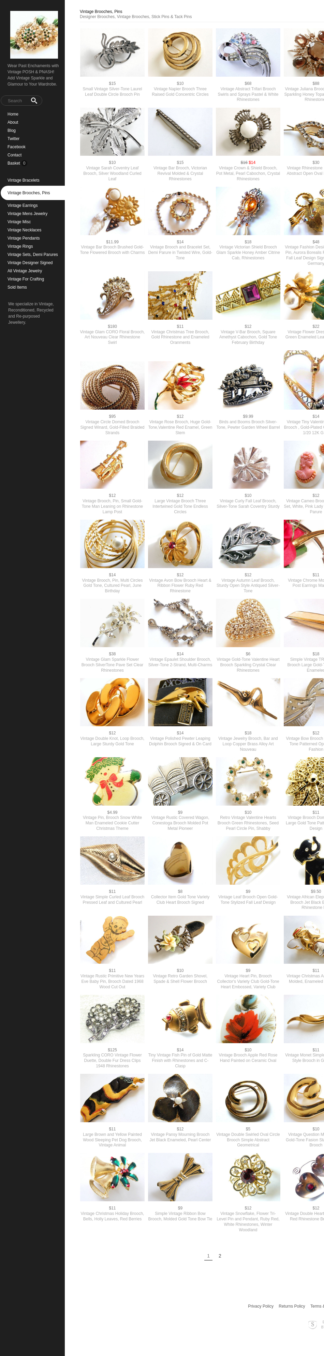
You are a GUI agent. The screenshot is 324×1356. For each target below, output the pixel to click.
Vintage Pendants (24, 238)
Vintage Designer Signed (30, 262)
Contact (14, 155)
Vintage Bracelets (24, 180)
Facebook (17, 146)
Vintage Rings (20, 246)
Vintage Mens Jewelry (27, 213)
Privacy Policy (261, 1306)
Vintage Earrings (23, 205)
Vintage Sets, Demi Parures (33, 254)
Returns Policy (292, 1306)
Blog (12, 130)
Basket (14, 163)
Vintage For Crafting (26, 279)
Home (13, 114)
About (13, 122)
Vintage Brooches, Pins (29, 193)
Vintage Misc (19, 221)
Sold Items (17, 287)
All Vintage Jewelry (25, 271)
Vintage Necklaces (24, 230)
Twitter (13, 138)
